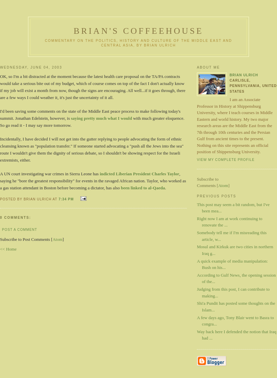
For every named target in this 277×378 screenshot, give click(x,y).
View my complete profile (226, 160)
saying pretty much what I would (101, 118)
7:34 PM (66, 199)
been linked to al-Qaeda (143, 187)
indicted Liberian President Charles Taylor (139, 173)
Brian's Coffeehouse (139, 31)
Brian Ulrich (244, 75)
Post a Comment (19, 229)
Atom (57, 239)
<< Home (8, 249)
